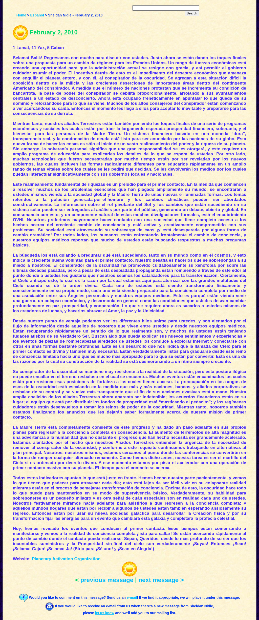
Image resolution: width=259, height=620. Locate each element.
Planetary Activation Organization (66, 558)
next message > (161, 579)
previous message (106, 579)
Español (37, 15)
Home (21, 15)
